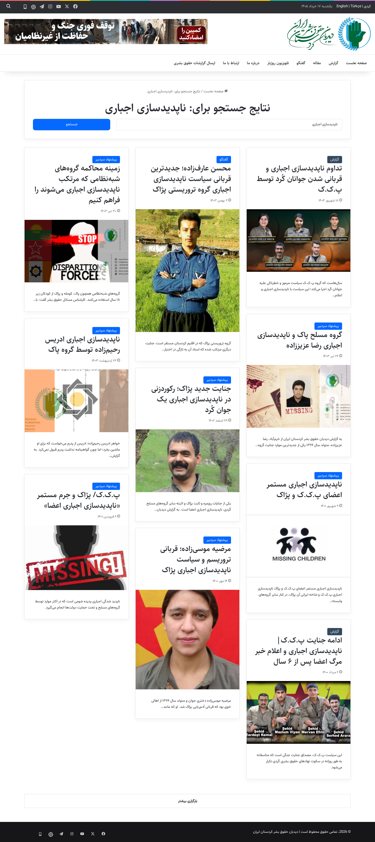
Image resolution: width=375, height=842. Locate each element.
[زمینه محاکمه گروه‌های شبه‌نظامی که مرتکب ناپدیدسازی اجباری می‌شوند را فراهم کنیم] (76, 251)
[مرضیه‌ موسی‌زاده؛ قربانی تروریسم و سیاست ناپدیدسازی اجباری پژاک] (187, 639)
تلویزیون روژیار (278, 63)
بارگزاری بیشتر (187, 801)
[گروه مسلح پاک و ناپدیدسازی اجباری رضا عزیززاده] (298, 396)
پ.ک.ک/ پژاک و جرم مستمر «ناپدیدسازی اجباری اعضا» (78, 500)
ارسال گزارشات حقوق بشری (194, 63)
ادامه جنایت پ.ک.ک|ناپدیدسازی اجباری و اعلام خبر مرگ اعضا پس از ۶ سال (298, 650)
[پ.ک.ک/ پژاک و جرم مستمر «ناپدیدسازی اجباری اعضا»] (76, 557)
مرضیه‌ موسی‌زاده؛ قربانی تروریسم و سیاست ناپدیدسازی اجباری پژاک (195, 559)
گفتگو (301, 63)
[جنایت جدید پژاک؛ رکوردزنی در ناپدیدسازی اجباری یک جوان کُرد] (187, 460)
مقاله (317, 63)
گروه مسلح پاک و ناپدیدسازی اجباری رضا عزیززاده (299, 340)
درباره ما (253, 63)
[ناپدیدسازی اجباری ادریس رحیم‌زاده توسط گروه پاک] (76, 400)
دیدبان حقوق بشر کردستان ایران (275, 832)
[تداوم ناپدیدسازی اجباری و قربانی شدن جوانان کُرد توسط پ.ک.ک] (298, 240)
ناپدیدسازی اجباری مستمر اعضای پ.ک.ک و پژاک (304, 489)
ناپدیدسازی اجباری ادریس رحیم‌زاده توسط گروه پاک (82, 344)
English (342, 6)
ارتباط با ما (231, 63)
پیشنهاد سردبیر (106, 159)
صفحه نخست (356, 63)
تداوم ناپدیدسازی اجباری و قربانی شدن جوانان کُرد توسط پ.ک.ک (299, 178)
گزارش (333, 63)
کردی (367, 6)
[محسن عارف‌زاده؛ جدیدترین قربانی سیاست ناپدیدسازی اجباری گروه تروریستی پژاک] (187, 270)
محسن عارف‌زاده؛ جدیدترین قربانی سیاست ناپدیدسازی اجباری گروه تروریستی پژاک (191, 178)
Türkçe (355, 6)
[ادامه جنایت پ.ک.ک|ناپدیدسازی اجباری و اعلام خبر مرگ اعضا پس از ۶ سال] (298, 712)
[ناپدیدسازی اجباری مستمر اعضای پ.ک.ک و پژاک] (298, 546)
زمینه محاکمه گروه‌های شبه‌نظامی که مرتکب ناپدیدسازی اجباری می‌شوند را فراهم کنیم (77, 184)
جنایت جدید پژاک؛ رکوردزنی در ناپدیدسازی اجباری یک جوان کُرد (191, 399)
